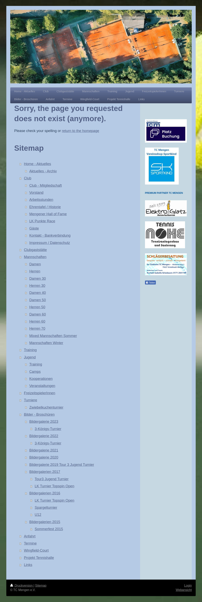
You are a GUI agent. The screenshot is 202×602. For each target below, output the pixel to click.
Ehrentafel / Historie (45, 207)
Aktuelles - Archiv (43, 171)
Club (27, 178)
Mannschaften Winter (46, 343)
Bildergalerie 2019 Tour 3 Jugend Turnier (61, 465)
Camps (35, 372)
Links (28, 565)
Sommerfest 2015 (49, 529)
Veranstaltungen (42, 386)
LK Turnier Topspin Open (54, 486)
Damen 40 (37, 293)
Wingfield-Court (36, 550)
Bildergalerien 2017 (44, 472)
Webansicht (184, 590)
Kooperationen (40, 379)
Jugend (30, 357)
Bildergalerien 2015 (44, 522)
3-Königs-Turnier (48, 429)
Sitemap (40, 585)
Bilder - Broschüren (39, 414)
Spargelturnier (46, 508)
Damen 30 (37, 279)
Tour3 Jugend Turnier (52, 479)
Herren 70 (37, 329)
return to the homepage (80, 131)
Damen (35, 264)
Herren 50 (37, 307)
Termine (30, 543)
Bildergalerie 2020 (43, 457)
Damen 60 (37, 314)
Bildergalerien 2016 (44, 493)
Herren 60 (37, 321)
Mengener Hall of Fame (48, 214)
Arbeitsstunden (41, 200)
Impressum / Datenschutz (49, 243)
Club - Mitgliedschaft (45, 185)
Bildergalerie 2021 (43, 450)
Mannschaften (35, 257)
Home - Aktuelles (37, 164)
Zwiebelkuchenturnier (46, 407)
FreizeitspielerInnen (39, 393)
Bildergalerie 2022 (43, 436)
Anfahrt (30, 536)
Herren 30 (37, 286)
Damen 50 (37, 300)
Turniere (30, 400)
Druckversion (22, 585)
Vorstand (36, 193)
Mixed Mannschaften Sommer (53, 336)
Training (30, 350)
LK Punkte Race (42, 221)
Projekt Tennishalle (39, 558)
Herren (34, 271)
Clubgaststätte (35, 250)
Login (188, 585)
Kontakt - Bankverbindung (49, 235)
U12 (38, 515)
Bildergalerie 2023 (43, 422)
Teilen (150, 282)
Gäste (34, 228)
